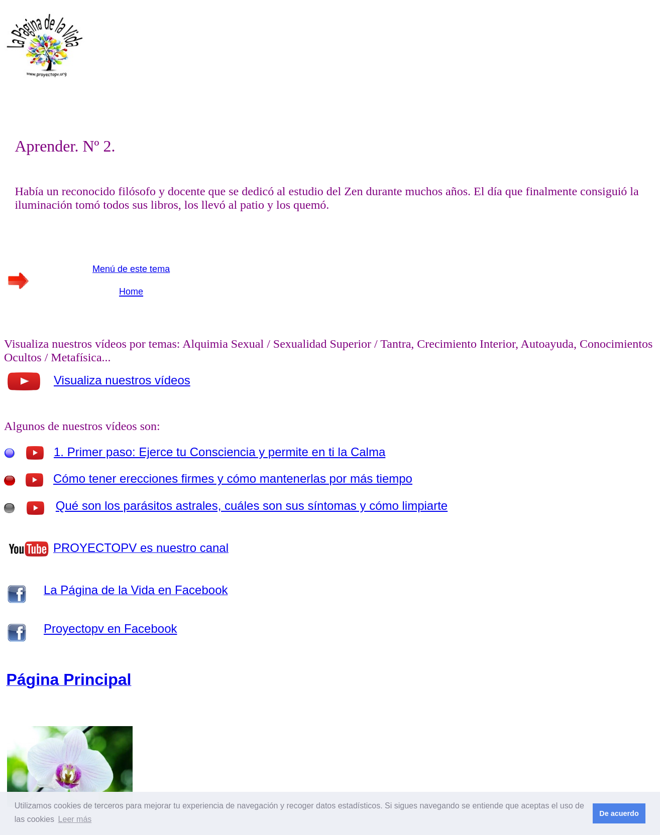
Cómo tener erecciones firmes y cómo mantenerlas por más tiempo (232, 478)
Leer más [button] (75, 819)
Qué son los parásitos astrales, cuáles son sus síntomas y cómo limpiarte (252, 505)
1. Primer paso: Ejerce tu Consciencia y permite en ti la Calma (219, 452)
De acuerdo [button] (618, 813)
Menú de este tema (131, 269)
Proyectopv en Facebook (110, 628)
